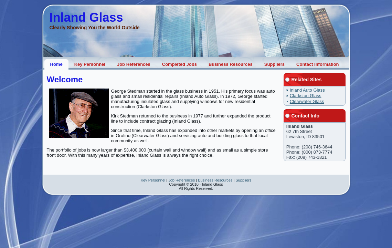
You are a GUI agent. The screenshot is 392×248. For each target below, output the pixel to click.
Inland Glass (86, 17)
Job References (181, 180)
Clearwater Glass (307, 101)
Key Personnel (153, 180)
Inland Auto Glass (307, 90)
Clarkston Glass (305, 95)
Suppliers (243, 180)
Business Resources (215, 180)
